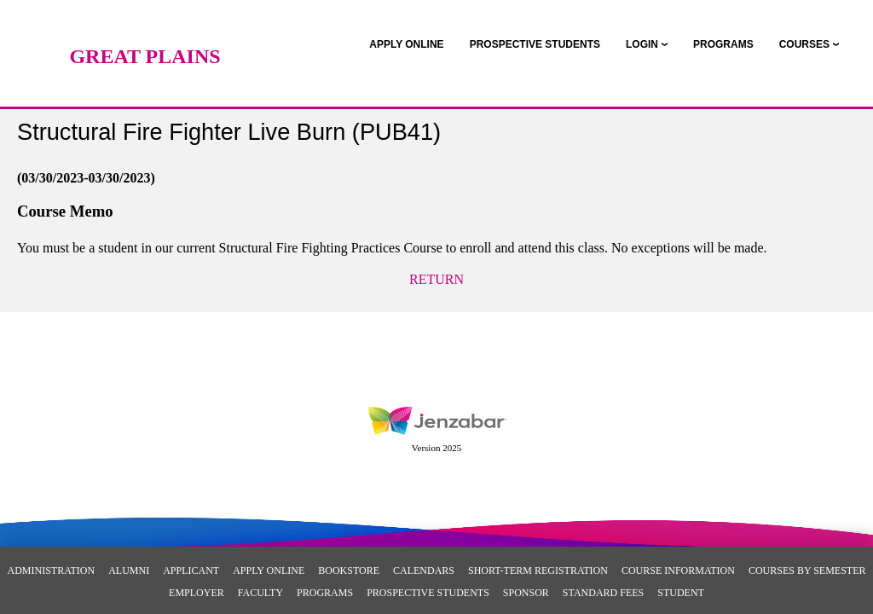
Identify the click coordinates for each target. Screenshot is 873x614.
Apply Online (268, 570)
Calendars (423, 570)
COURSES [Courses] (804, 44)
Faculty (260, 593)
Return (436, 279)
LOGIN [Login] (642, 44)
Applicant (191, 570)
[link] (406, 44)
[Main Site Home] (145, 30)
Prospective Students (428, 593)
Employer (196, 593)
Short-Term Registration (538, 570)
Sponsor (526, 593)
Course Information (678, 570)
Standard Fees (603, 593)
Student (680, 593)
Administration (51, 570)
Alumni (128, 570)
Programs (325, 593)
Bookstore (348, 570)
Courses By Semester (807, 570)
